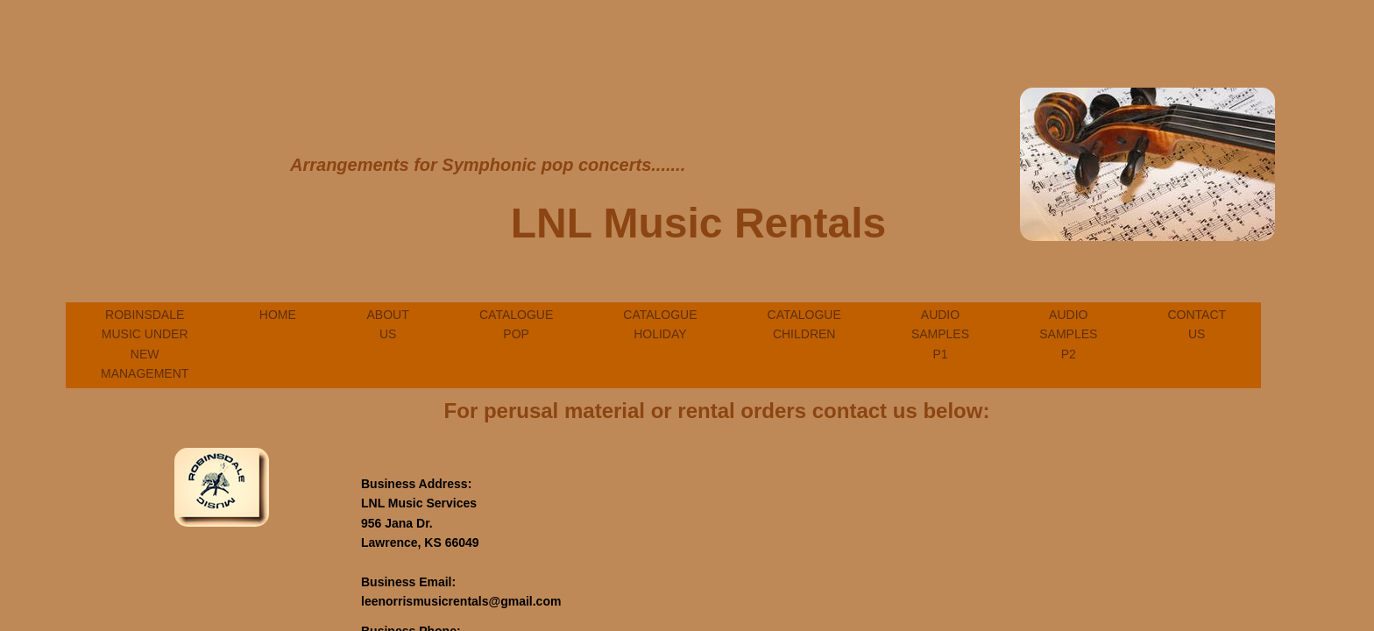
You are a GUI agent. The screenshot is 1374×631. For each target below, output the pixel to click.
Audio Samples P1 (940, 334)
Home (277, 315)
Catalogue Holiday (660, 324)
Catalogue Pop (516, 324)
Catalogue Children (804, 324)
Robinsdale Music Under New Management (144, 344)
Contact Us (1196, 324)
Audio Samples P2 (1068, 334)
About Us (388, 324)
